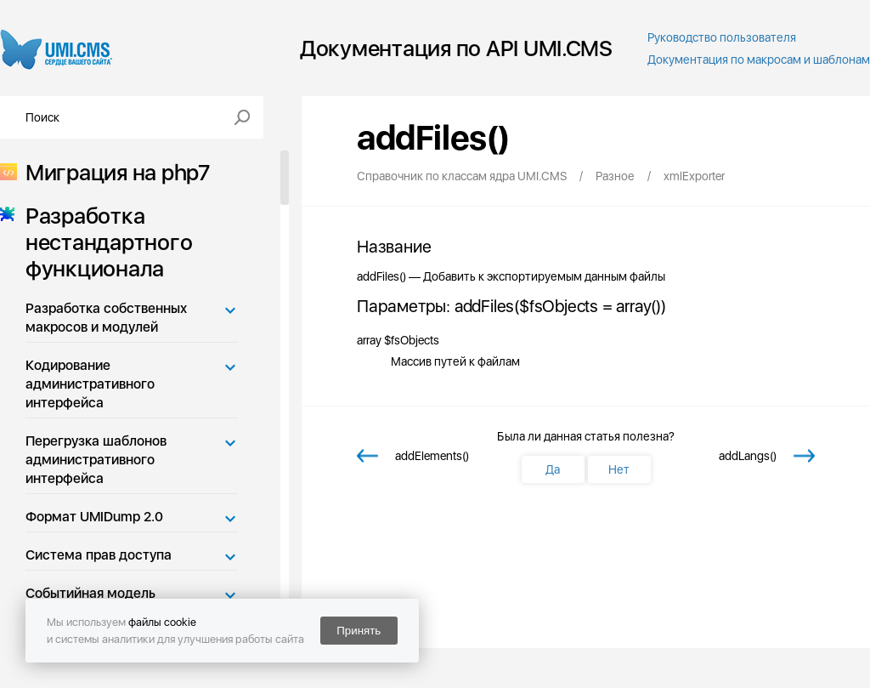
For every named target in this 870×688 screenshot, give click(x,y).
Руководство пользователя (721, 37)
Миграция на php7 (112, 172)
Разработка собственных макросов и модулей (106, 317)
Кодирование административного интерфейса (90, 384)
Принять (358, 630)
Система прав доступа (98, 555)
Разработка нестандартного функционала (103, 241)
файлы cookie (162, 622)
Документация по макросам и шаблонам (758, 59)
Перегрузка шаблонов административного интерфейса (96, 459)
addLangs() (748, 456)
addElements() (432, 456)
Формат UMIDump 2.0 (94, 517)
